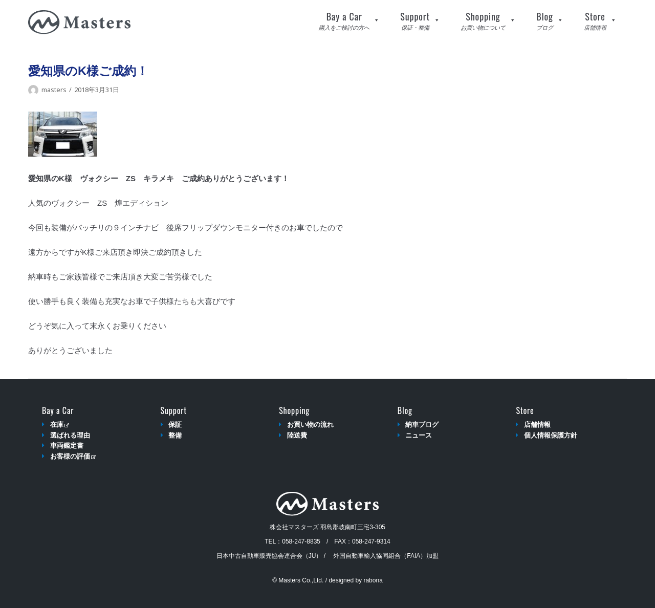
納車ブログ (422, 424)
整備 (175, 435)
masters (54, 89)
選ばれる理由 (70, 435)
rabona (372, 580)
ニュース (418, 435)
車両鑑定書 (66, 445)
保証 (175, 424)
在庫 (59, 424)
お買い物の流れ (310, 424)
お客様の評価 (73, 456)
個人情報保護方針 (550, 435)
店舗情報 (537, 424)
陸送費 (297, 435)
